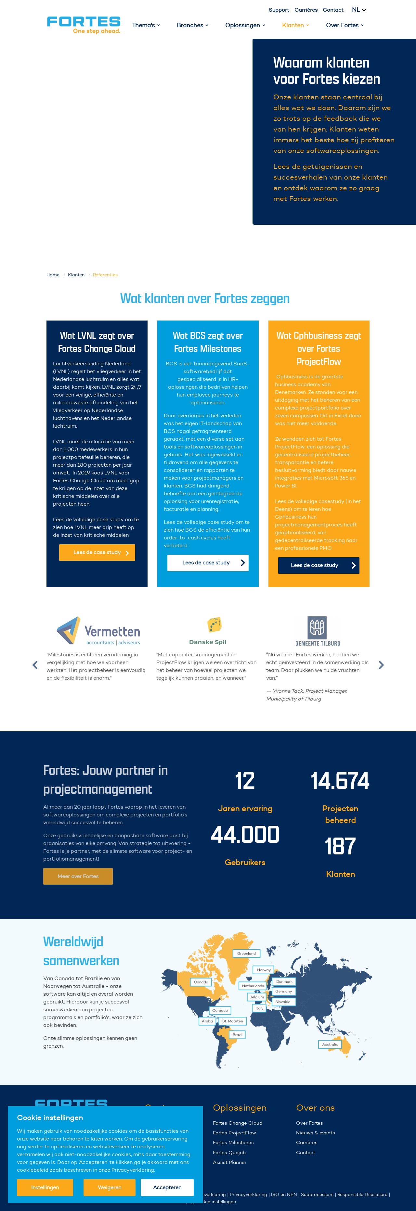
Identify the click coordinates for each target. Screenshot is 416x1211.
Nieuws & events (315, 1132)
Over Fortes (309, 1123)
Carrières (306, 10)
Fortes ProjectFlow (234, 1132)
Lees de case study (101, 552)
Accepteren (167, 1187)
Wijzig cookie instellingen (208, 1201)
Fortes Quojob (229, 1152)
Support (279, 10)
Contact (333, 10)
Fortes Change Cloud (237, 1123)
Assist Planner (229, 1162)
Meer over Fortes (66, 876)
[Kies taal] (363, 10)
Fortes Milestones (233, 1142)
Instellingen (45, 1187)
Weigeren (109, 1187)
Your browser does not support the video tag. (155, 131)
